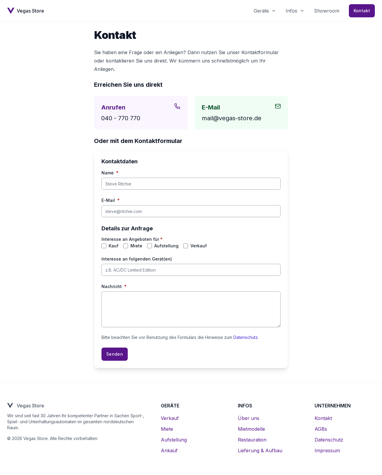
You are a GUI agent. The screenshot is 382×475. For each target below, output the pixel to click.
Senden (114, 354)
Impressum (327, 450)
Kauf (113, 246)
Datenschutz (245, 337)
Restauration (252, 440)
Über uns (248, 418)
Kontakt (362, 10)
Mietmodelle (251, 429)
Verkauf (198, 246)
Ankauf (169, 450)
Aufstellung (166, 246)
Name (109, 172)
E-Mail (110, 200)
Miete (136, 246)
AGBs (321, 429)
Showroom (326, 11)
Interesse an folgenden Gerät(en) (136, 258)
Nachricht (114, 286)
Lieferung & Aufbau (260, 450)
